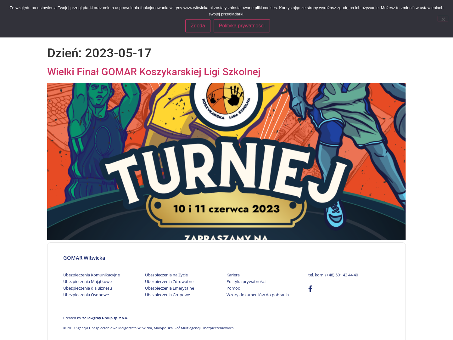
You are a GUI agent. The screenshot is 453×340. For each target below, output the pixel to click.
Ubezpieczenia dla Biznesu (87, 288)
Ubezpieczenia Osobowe (86, 295)
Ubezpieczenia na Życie (166, 275)
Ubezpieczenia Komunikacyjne (91, 275)
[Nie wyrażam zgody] (443, 18)
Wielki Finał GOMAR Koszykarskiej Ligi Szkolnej (153, 72)
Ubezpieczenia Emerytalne (169, 288)
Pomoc (233, 288)
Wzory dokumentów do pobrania (257, 295)
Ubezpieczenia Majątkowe (87, 281)
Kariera (233, 275)
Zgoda (198, 25)
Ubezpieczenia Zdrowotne (169, 281)
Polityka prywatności (246, 281)
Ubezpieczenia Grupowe (167, 295)
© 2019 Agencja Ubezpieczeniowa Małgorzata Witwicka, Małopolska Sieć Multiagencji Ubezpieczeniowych (148, 328)
